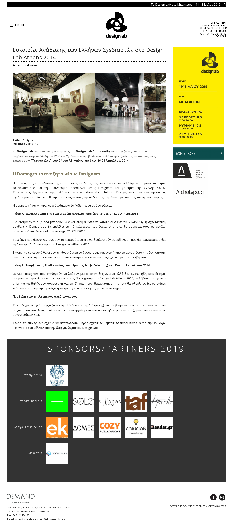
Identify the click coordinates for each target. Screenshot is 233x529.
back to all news (25, 65)
